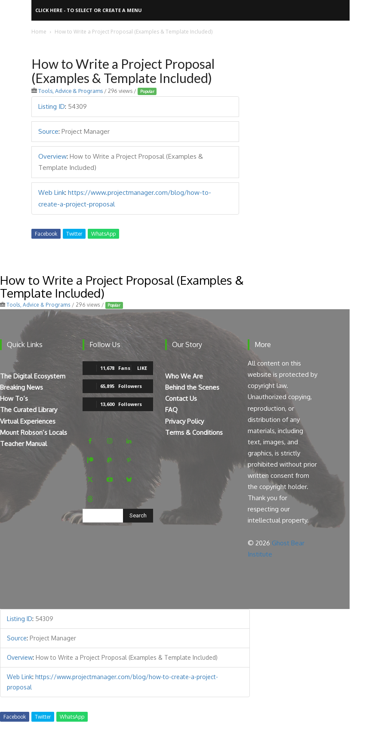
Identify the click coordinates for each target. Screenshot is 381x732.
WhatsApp (103, 234)
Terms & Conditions (194, 432)
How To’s (14, 398)
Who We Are (184, 376)
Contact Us (181, 398)
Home (38, 31)
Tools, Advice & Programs (70, 90)
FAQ (171, 410)
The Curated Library (28, 410)
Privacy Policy (184, 421)
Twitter (74, 234)
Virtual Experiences (27, 421)
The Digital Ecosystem (32, 376)
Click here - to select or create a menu (88, 10)
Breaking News (21, 387)
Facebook (46, 234)
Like (142, 368)
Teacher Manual (23, 444)
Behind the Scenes (192, 387)
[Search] (138, 516)
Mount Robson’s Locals (33, 432)
